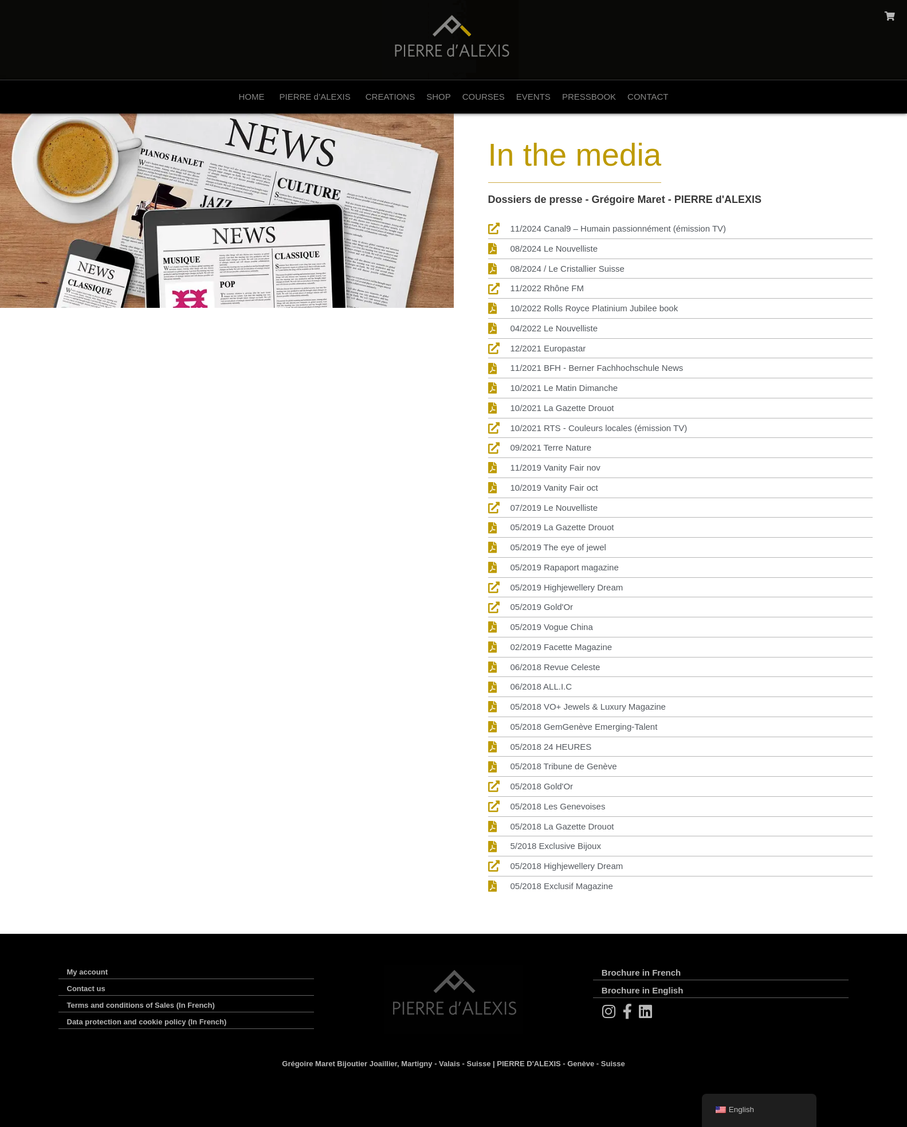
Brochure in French (641, 972)
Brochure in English (643, 990)
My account (87, 972)
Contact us (86, 988)
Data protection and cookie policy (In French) (147, 1022)
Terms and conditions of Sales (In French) (141, 1005)
